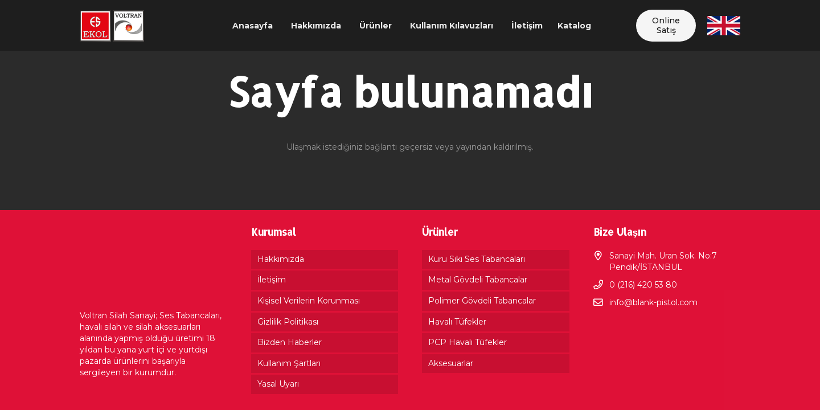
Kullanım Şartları (289, 363)
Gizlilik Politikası (287, 322)
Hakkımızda (280, 259)
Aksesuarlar (450, 363)
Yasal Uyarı (278, 384)
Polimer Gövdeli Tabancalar (482, 301)
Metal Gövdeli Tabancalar (477, 279)
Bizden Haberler (289, 342)
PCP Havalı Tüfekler (467, 342)
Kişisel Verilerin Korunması (308, 301)
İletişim (271, 279)
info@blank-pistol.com (653, 302)
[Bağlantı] (112, 26)
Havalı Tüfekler (457, 322)
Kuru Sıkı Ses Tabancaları (476, 259)
